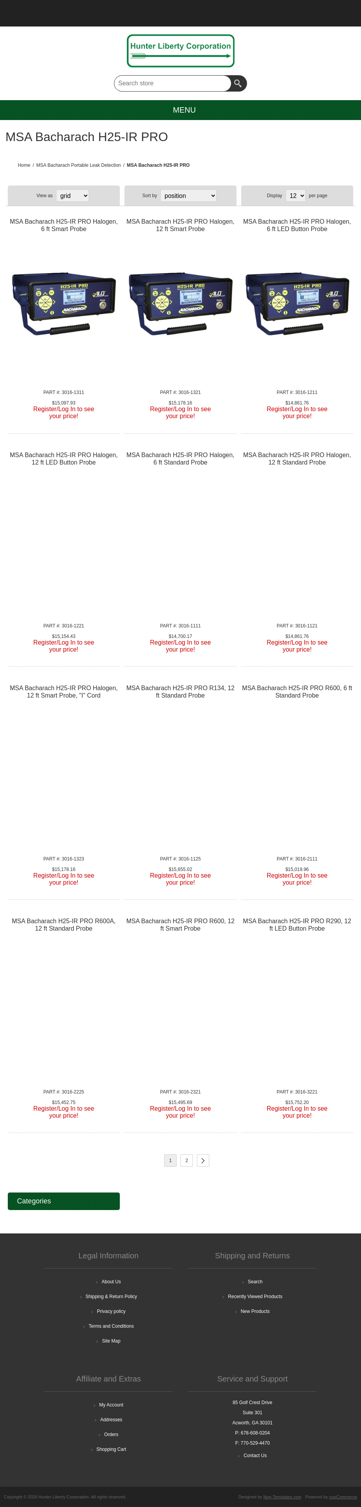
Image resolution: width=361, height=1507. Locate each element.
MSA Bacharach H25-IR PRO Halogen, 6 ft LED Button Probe (297, 225)
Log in (46, 10)
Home (24, 165)
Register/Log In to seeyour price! (64, 412)
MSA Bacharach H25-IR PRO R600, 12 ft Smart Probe (180, 925)
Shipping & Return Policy (111, 1296)
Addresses (111, 1419)
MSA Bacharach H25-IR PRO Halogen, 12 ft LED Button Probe (63, 459)
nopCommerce (343, 1497)
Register (26, 10)
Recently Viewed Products (255, 1296)
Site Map (111, 1341)
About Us (111, 1281)
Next (203, 1160)
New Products (255, 1311)
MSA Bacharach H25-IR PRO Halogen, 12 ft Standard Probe (297, 459)
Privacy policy (111, 1311)
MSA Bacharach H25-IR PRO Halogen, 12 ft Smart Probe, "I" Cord (63, 692)
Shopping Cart (111, 1449)
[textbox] (172, 83)
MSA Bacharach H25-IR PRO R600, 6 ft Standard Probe (297, 692)
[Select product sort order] (188, 195)
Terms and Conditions (111, 1326)
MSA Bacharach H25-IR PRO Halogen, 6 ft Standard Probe (180, 459)
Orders (111, 1434)
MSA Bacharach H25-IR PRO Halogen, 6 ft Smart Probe (63, 225)
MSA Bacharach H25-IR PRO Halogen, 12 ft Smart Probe (180, 225)
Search (239, 83)
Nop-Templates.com (282, 1497)
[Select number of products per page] (296, 195)
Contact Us (255, 1455)
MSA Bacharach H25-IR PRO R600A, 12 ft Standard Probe (64, 925)
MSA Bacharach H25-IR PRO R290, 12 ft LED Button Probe (297, 925)
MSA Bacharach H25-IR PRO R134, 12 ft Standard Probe (180, 692)
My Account (111, 1405)
